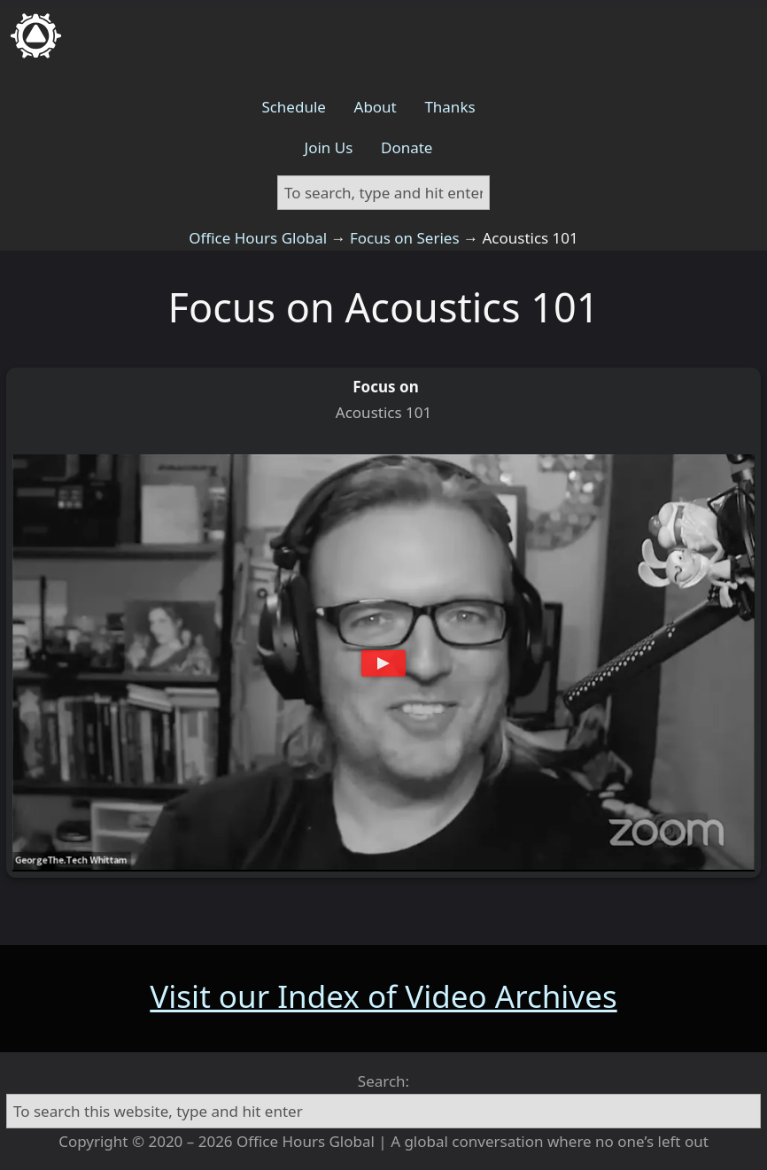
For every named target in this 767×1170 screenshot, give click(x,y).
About (375, 107)
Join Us (329, 147)
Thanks (449, 107)
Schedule (293, 107)
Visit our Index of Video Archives (383, 996)
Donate (406, 147)
